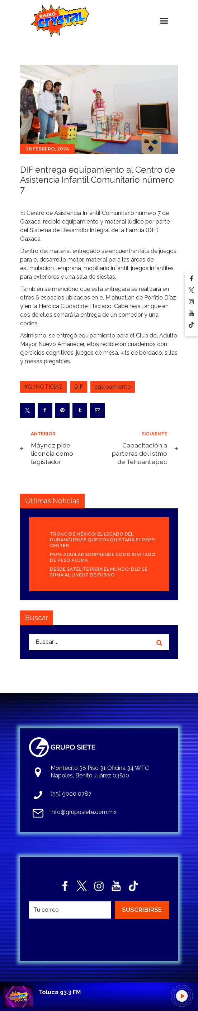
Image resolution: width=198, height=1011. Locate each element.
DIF (78, 386)
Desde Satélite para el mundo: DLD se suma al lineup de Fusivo (98, 572)
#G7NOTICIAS (43, 386)
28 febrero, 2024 (47, 149)
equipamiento (112, 386)
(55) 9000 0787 (71, 793)
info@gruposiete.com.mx (84, 812)
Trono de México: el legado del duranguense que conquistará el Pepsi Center (103, 539)
